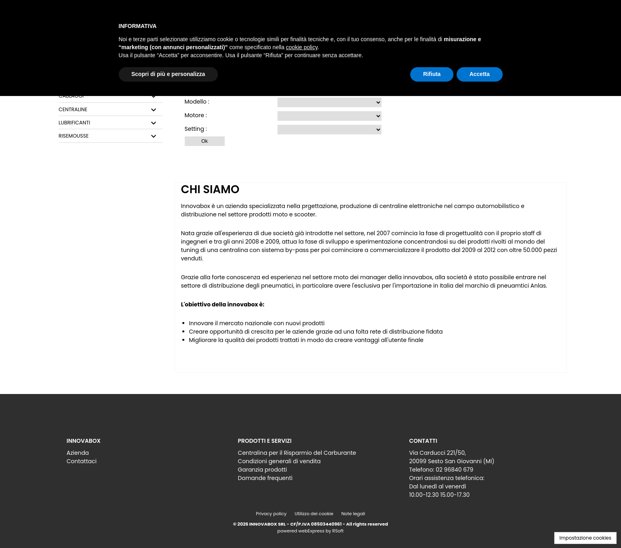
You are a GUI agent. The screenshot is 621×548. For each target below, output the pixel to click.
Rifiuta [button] (432, 74)
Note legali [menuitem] (353, 513)
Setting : (196, 129)
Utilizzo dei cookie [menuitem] (314, 513)
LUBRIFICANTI (74, 123)
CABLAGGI (71, 96)
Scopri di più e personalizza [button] (168, 74)
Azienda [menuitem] (78, 453)
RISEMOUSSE (74, 136)
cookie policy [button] (301, 47)
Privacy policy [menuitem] (271, 513)
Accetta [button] (479, 74)
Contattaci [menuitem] (82, 461)
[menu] (139, 455)
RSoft (337, 531)
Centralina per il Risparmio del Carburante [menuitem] (297, 453)
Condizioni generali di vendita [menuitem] (279, 461)
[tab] (111, 96)
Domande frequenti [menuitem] (265, 478)
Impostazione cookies (585, 537)
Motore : (196, 115)
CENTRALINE (73, 109)
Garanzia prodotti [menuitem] (262, 470)
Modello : (197, 102)
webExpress (311, 531)
